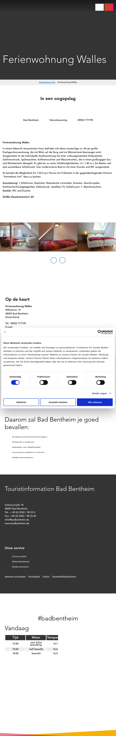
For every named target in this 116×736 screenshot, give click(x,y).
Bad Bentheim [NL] (47, 82)
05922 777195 (85, 120)
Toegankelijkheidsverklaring (64, 576)
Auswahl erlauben (58, 402)
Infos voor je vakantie (19, 556)
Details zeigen (99, 393)
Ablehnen (21, 402)
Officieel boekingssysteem (21, 561)
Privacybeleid (34, 576)
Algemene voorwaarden (15, 576)
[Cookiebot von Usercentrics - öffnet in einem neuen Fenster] (100, 332)
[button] (109, 7)
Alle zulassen (95, 402)
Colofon (45, 576)
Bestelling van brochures (20, 567)
